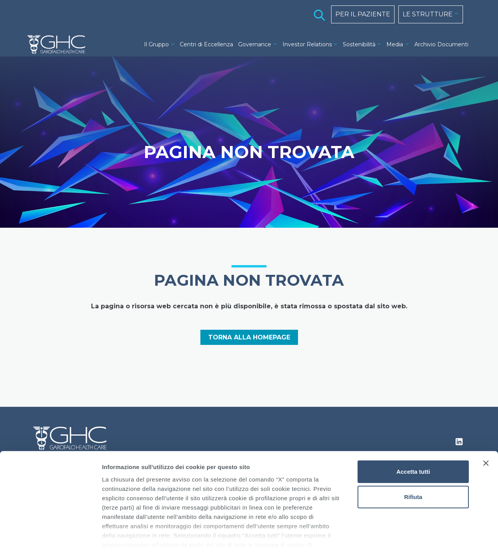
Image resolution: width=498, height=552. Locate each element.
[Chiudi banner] (486, 424)
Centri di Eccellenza (206, 44)
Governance (254, 44)
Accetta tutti (413, 433)
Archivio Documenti (441, 44)
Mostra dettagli (409, 536)
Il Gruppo (156, 44)
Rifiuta (413, 458)
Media (394, 44)
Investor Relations (307, 44)
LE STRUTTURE (427, 14)
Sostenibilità (359, 44)
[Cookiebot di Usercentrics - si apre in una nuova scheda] (50, 537)
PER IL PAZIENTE (362, 14)
